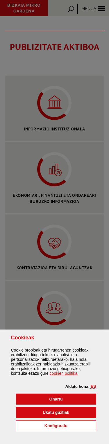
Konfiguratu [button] (70, 425)
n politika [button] (64, 373)
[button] (93, 386)
